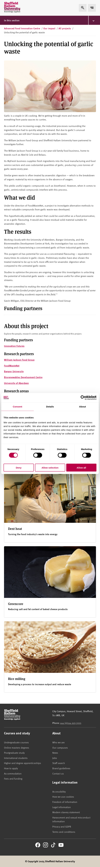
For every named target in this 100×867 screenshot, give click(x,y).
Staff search (58, 763)
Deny (19, 467)
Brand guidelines (61, 768)
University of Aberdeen (16, 383)
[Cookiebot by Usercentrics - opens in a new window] (82, 397)
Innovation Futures (14, 346)
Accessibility (59, 791)
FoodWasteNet (11, 365)
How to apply (11, 768)
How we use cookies (63, 796)
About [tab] (82, 406)
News (55, 752)
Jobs (54, 758)
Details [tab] (50, 406)
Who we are (58, 742)
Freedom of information (64, 801)
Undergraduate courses (16, 742)
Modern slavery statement (66, 812)
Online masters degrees (16, 747)
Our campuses (60, 747)
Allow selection (49, 467)
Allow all (81, 467)
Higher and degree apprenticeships (22, 763)
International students (16, 758)
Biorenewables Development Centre (23, 377)
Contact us (58, 773)
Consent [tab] (17, 406)
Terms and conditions (63, 831)
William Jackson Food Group (19, 359)
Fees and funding (13, 778)
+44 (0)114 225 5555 (70, 723)
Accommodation (13, 773)
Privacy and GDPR (61, 826)
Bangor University (14, 371)
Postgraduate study (14, 752)
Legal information (61, 807)
